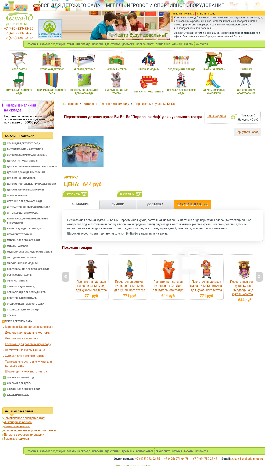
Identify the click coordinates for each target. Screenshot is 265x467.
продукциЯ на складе (181, 69)
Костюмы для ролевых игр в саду (28, 344)
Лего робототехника (20, 234)
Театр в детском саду (18, 321)
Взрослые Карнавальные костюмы (29, 326)
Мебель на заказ (17, 246)
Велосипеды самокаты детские (27, 155)
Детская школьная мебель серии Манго (32, 166)
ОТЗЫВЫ (177, 44)
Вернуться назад (247, 132)
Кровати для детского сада (24, 228)
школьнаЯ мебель (214, 69)
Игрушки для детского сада (24, 201)
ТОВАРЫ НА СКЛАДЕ (78, 44)
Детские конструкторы (21, 178)
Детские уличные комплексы (25, 189)
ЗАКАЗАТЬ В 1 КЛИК (192, 204)
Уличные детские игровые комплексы (30, 430)
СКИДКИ (118, 204)
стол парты (19, 69)
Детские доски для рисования (26, 172)
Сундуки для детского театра (25, 355)
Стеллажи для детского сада (25, 304)
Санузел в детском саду (22, 286)
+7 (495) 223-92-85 (18, 28)
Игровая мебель (17, 195)
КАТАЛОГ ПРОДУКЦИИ (52, 44)
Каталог (88, 103)
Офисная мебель (17, 280)
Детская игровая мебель (22, 160)
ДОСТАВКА (128, 44)
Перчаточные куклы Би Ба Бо (25, 350)
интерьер (246, 69)
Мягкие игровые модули (22, 263)
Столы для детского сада (23, 309)
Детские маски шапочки (21, 338)
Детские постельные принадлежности (31, 184)
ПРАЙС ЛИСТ (163, 44)
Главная (72, 103)
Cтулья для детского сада (23, 143)
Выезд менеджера (16, 438)
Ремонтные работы (17, 426)
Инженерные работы (18, 422)
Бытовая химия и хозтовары (25, 149)
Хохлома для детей (19, 383)
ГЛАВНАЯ (33, 44)
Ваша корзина (216, 116)
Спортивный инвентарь (22, 298)
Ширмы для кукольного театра (26, 371)
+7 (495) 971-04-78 (18, 33)
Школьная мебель (18, 395)
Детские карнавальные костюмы (28, 332)
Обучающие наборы (19, 275)
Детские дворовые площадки (24, 434)
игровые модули (149, 69)
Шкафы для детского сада (23, 389)
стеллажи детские (52, 69)
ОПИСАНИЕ (80, 204)
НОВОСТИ (97, 44)
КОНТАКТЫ (202, 44)
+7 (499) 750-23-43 (18, 38)
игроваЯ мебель (116, 69)
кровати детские (84, 69)
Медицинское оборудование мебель (30, 251)
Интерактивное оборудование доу (28, 207)
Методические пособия (21, 257)
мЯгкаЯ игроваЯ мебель (149, 91)
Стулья (11, 315)
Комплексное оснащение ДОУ (24, 418)
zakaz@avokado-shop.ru (247, 458)
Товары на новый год (20, 377)
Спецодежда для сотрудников (26, 292)
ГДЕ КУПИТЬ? (112, 44)
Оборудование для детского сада (28, 269)
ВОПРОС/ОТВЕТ (145, 44)
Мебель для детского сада (23, 240)
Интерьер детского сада (22, 213)
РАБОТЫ (188, 44)
